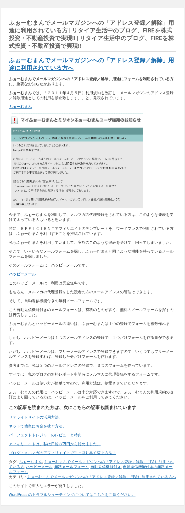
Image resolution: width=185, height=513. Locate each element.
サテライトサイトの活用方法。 (35, 417)
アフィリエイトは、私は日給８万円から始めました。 (55, 444)
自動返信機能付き (105, 466)
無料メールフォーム (71, 466)
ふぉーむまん (30, 461)
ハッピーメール (39, 466)
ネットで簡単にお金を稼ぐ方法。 (37, 426)
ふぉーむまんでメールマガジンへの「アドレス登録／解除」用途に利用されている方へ (101, 477)
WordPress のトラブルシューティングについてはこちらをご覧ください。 (72, 494)
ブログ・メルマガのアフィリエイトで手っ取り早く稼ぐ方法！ (62, 453)
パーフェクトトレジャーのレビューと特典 (45, 435)
